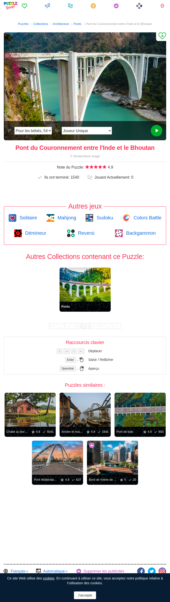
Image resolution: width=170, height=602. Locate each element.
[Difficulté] (33, 130)
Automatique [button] (54, 571)
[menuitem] (25, 5)
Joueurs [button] (70, 5)
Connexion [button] (162, 5)
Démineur (35, 233)
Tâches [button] (94, 5)
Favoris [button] (25, 5)
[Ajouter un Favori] (161, 36)
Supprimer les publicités (104, 571)
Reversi (85, 233)
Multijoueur (48, 5)
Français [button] (18, 571)
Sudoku (104, 217)
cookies (48, 578)
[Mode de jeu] (87, 130)
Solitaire (27, 217)
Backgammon (140, 233)
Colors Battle (147, 217)
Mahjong (66, 217)
